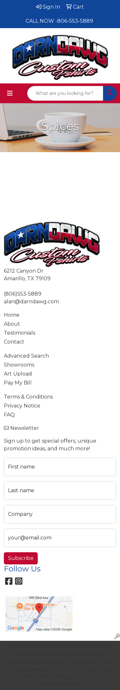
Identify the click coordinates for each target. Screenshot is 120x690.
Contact (14, 342)
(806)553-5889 (22, 294)
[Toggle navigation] (10, 93)
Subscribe (21, 558)
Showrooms (19, 365)
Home (12, 315)
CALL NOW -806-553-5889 (59, 21)
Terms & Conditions (28, 397)
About (12, 324)
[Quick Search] (65, 93)
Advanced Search (26, 356)
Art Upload (18, 374)
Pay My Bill (18, 383)
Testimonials (19, 333)
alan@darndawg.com (31, 301)
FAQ (9, 415)
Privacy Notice (22, 406)
